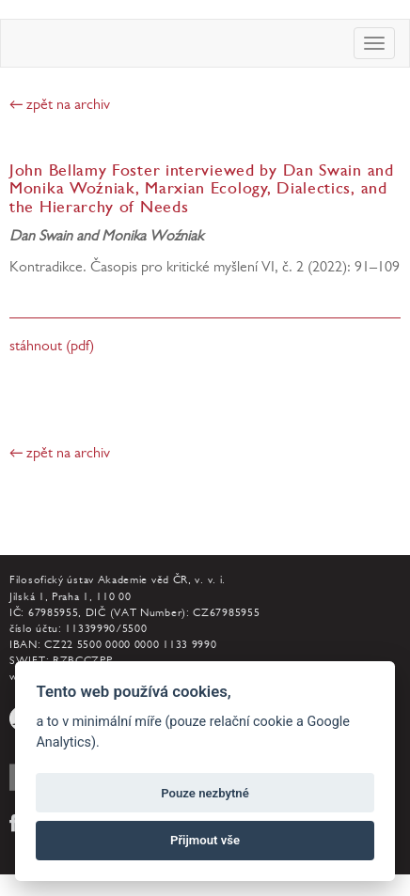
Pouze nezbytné (205, 793)
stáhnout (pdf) (51, 347)
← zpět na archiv (59, 106)
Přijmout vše (205, 840)
